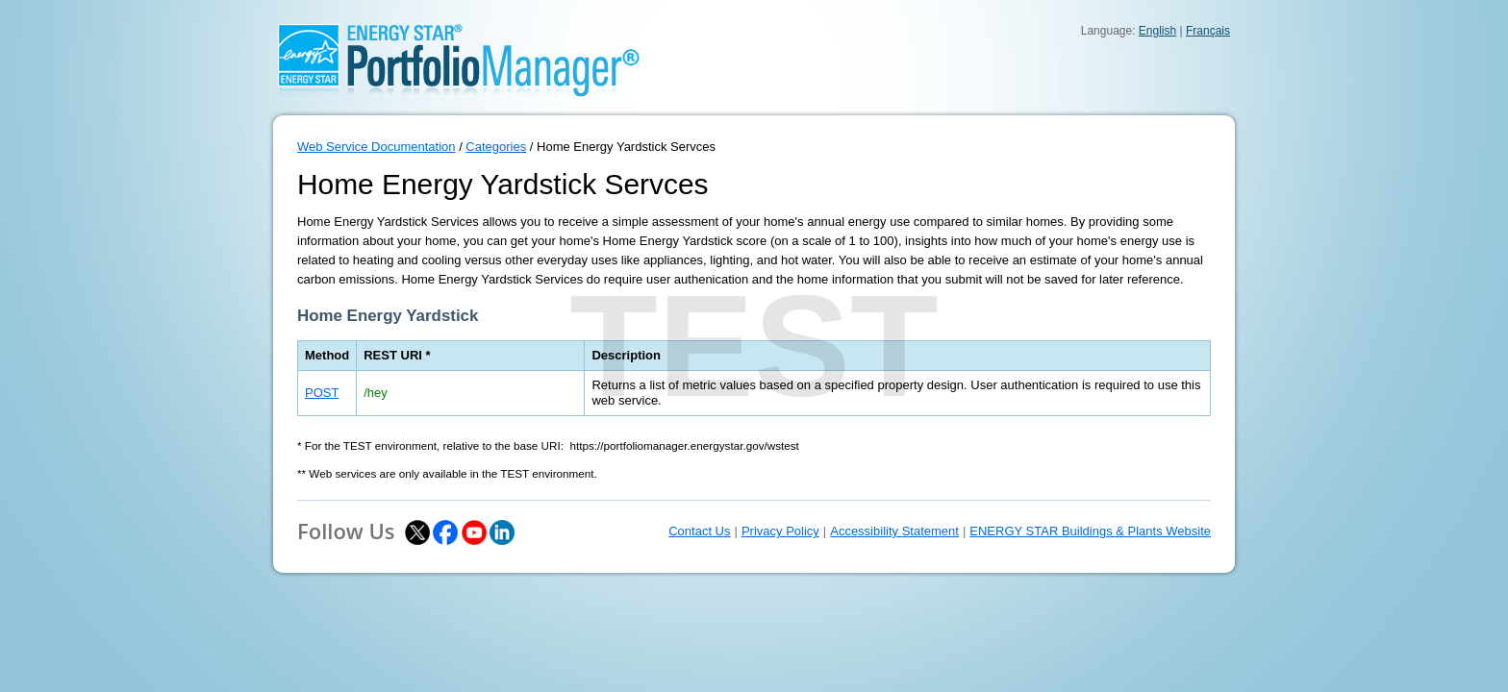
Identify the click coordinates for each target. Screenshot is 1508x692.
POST (322, 392)
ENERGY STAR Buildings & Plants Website (1090, 531)
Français (1208, 30)
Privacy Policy (780, 531)
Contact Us (699, 531)
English (1157, 30)
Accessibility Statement (894, 531)
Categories (495, 146)
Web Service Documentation (376, 146)
